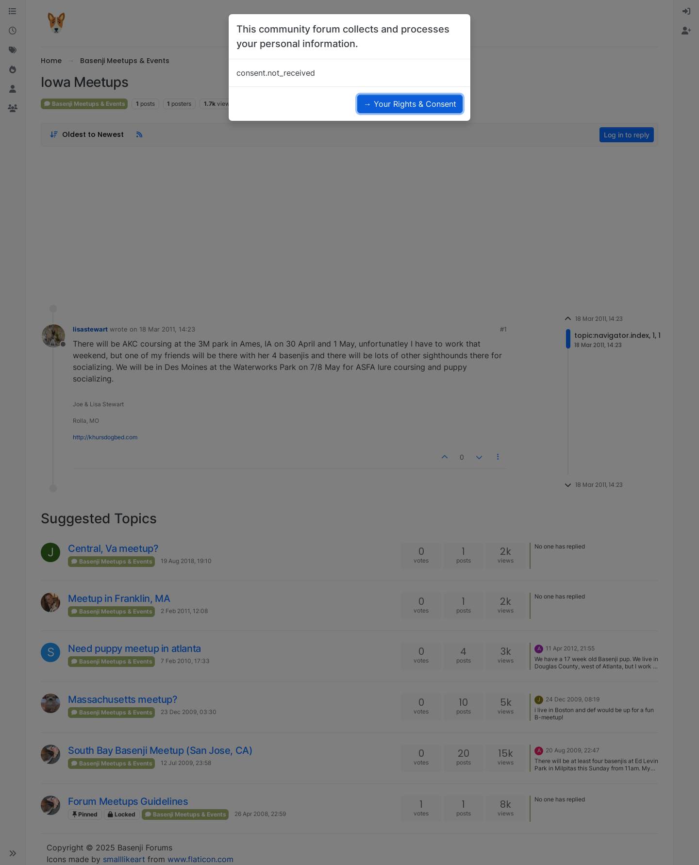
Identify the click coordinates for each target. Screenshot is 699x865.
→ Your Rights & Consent (410, 104)
